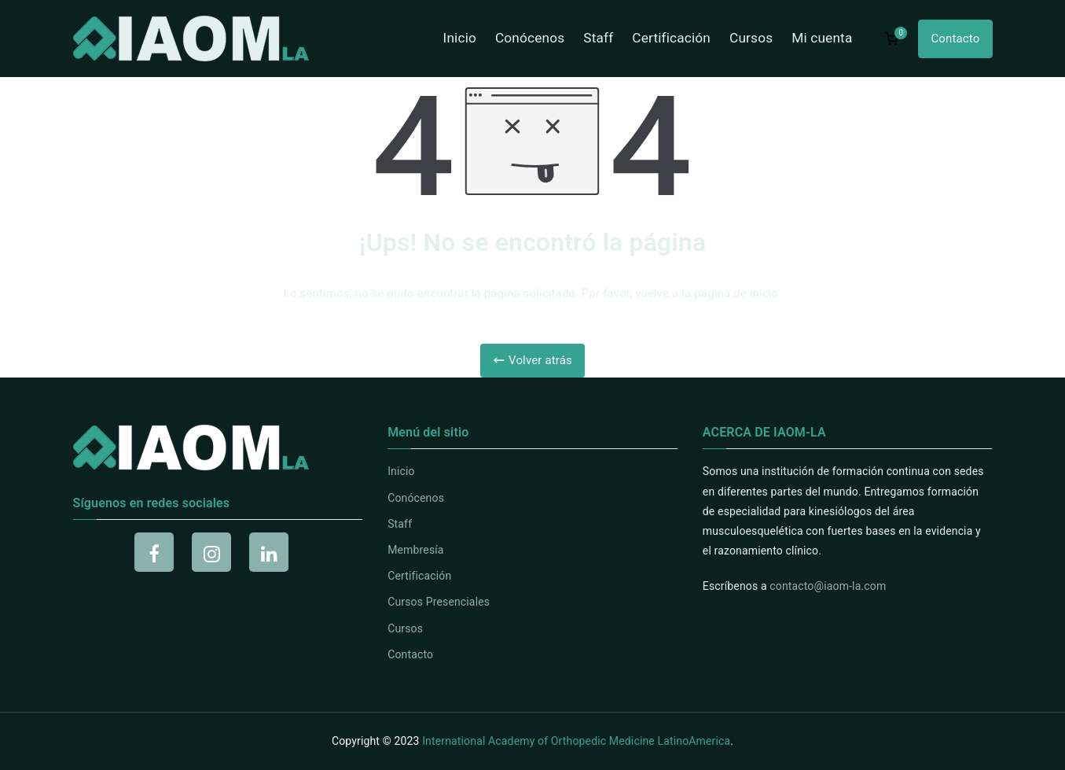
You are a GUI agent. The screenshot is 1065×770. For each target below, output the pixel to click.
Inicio (459, 38)
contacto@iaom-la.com (827, 586)
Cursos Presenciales (438, 601)
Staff (598, 38)
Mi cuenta (821, 38)
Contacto (955, 38)
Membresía (415, 549)
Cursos (751, 38)
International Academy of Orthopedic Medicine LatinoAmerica (576, 741)
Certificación (671, 38)
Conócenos (529, 38)
